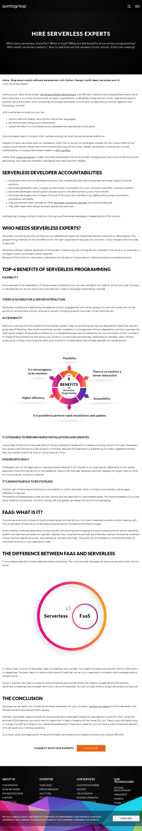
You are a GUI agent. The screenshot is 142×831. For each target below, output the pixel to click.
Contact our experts (99, 706)
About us (8, 779)
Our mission (10, 785)
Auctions (45, 793)
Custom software (88, 785)
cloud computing (25, 157)
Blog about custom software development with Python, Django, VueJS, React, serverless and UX (65, 80)
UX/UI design (84, 793)
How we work (11, 789)
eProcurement (49, 789)
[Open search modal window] (129, 6)
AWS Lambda (62, 150)
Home (5, 80)
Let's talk (91, 748)
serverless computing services (70, 203)
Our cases (46, 785)
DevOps (81, 789)
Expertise (46, 779)
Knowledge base (12, 793)
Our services (86, 779)
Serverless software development (58, 95)
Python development (122, 789)
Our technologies (124, 780)
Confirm (122, 818)
